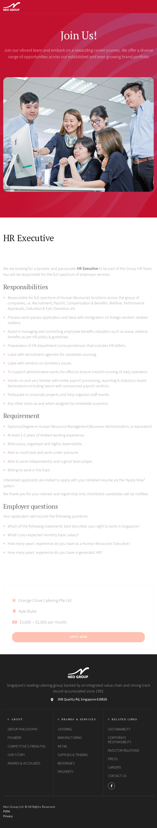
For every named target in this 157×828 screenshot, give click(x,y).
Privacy (8, 816)
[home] (11, 6)
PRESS (113, 759)
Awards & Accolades (24, 763)
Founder (14, 737)
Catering (65, 729)
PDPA (6, 811)
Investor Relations (123, 750)
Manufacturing (70, 737)
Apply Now (78, 646)
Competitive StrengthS (27, 746)
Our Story (16, 755)
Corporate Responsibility (119, 739)
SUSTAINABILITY (119, 729)
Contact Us (117, 776)
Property (66, 771)
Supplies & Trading (73, 755)
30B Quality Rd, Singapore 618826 (82, 699)
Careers (114, 767)
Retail (62, 746)
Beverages (66, 763)
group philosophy (23, 729)
